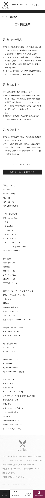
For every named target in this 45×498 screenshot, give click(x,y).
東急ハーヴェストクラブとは (14, 295)
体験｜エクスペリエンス (12, 242)
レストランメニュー (10, 275)
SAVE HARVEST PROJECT (12, 251)
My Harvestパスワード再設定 (13, 372)
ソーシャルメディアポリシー (14, 429)
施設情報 (6, 267)
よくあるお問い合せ (10, 412)
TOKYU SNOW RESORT (12, 331)
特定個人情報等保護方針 (12, 425)
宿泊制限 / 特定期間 (10, 307)
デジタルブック (9, 230)
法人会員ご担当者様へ (11, 206)
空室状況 (6, 190)
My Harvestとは (8, 363)
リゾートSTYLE (9, 352)
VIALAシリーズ (9, 279)
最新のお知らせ (9, 263)
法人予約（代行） (9, 202)
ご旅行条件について (10, 400)
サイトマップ (8, 384)
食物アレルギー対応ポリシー (14, 408)
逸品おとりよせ (9, 347)
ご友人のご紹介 (9, 315)
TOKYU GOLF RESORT (11, 336)
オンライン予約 (9, 194)
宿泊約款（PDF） (9, 388)
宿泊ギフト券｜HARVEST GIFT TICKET (17, 320)
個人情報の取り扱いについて (14, 420)
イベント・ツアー (9, 238)
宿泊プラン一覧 (9, 271)
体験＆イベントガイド (11, 234)
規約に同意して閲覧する (22, 172)
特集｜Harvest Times (10, 218)
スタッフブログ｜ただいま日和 (15, 247)
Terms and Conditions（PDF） (13, 392)
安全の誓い (7, 404)
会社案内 (6, 416)
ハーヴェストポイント (11, 311)
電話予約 (6, 198)
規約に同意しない (22, 164)
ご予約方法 (7, 299)
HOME (4, 17)
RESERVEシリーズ (10, 283)
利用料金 (6, 303)
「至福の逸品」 (9, 226)
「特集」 (6, 222)
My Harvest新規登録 (10, 367)
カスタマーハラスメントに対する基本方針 (19, 396)
